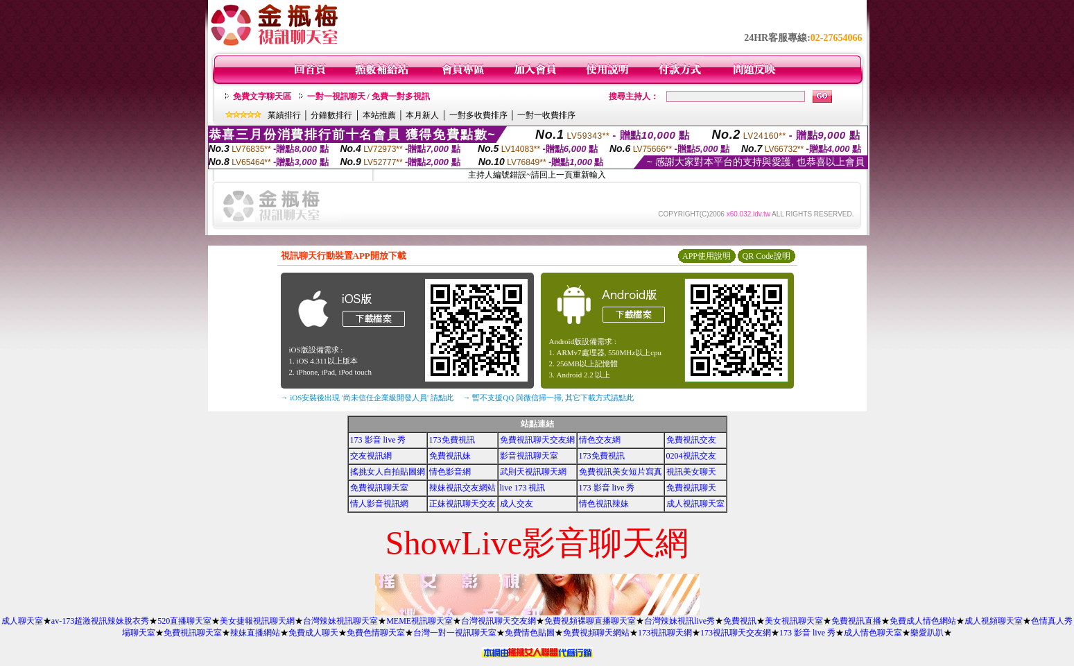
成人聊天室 (22, 621)
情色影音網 (450, 472)
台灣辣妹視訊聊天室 (340, 621)
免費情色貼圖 (530, 633)
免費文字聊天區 (262, 96)
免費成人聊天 (313, 633)
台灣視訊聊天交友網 (498, 621)
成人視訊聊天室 (695, 504)
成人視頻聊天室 (993, 621)
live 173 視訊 (523, 488)
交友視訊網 (371, 456)
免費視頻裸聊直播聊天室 (590, 621)
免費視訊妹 (450, 456)
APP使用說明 (706, 256)
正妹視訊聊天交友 (462, 504)
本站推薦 (379, 115)
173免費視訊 (452, 440)
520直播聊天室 (184, 621)
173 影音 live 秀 (378, 440)
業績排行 (284, 115)
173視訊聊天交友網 (735, 633)
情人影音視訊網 (379, 504)
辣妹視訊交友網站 (462, 488)
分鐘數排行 (331, 115)
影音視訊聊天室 (529, 456)
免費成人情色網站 (923, 621)
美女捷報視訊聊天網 (257, 621)
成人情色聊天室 (873, 633)
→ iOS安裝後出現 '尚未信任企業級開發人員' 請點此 (367, 397)
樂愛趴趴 (927, 633)
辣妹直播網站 (255, 633)
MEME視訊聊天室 (419, 621)
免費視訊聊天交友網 (537, 440)
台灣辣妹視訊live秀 (679, 621)
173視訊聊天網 (665, 633)
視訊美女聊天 (691, 472)
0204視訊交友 (691, 456)
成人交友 (516, 504)
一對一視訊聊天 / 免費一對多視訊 (368, 96)
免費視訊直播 (856, 621)
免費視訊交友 (691, 440)
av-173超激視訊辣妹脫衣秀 (100, 621)
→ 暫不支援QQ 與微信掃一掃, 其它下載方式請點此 (548, 397)
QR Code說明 (766, 256)
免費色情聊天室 (376, 633)
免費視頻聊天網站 (596, 633)
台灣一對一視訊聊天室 (454, 633)
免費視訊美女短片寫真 (620, 472)
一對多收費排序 (478, 115)
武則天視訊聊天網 (533, 472)
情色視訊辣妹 (604, 504)
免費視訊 (739, 621)
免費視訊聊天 (691, 488)
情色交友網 (600, 440)
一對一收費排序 (546, 115)
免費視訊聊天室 (379, 488)
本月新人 (422, 115)
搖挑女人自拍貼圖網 (387, 472)
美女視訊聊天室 (794, 621)
